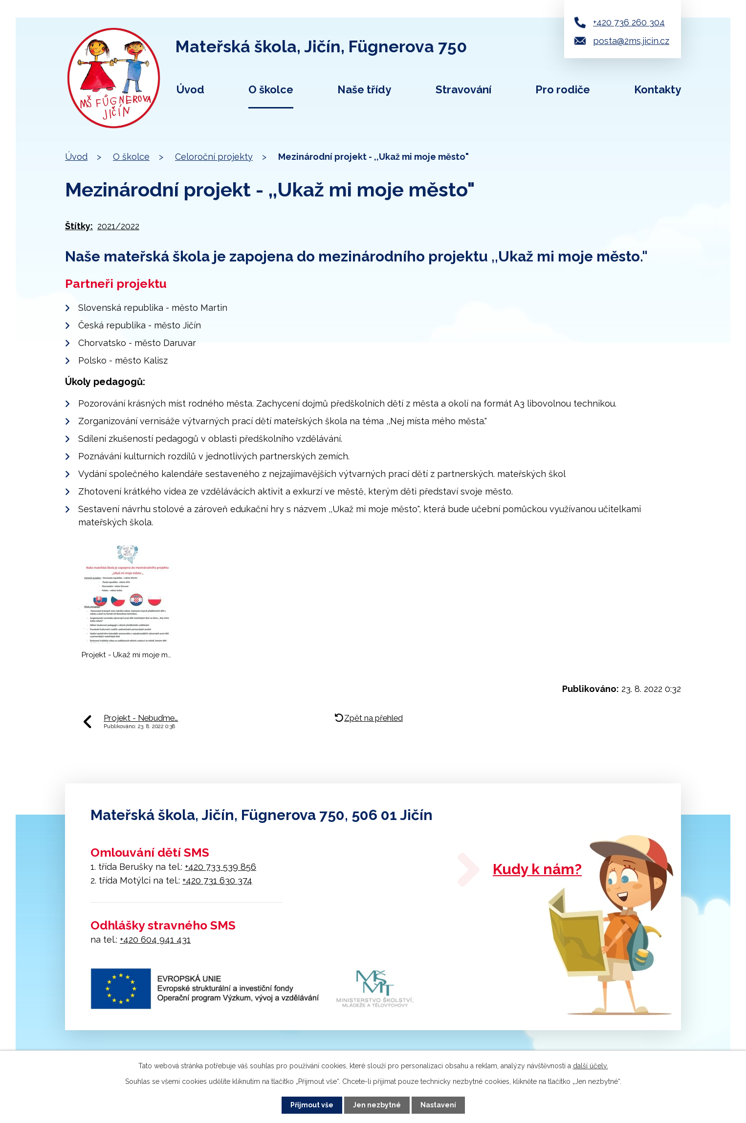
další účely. (590, 1066)
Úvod (190, 89)
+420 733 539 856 (220, 867)
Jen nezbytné (377, 1105)
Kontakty (657, 89)
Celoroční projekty (214, 156)
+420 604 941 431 (155, 939)
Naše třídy (364, 89)
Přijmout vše (311, 1105)
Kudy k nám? (537, 869)
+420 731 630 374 (217, 880)
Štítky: (79, 226)
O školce (270, 89)
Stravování (463, 89)
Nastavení (438, 1105)
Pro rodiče (562, 89)
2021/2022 (118, 226)
